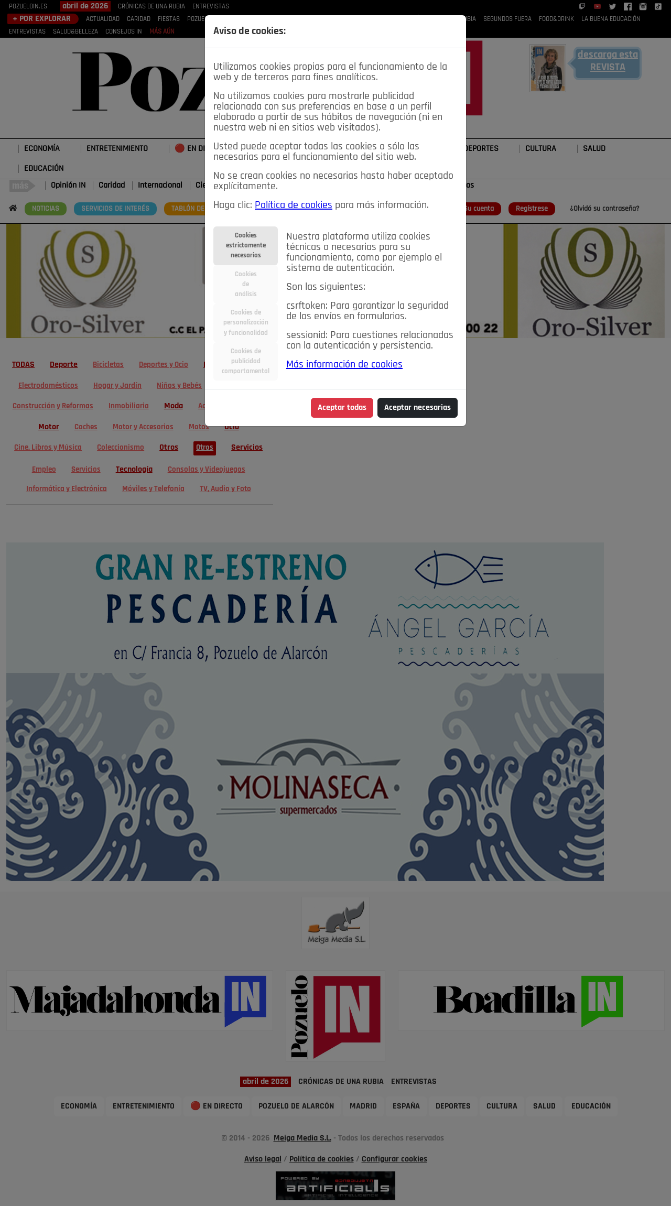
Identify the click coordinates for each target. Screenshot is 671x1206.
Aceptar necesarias (417, 408)
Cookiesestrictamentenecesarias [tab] (246, 245)
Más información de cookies (344, 365)
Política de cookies (293, 205)
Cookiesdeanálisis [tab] (246, 284)
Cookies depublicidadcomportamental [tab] (245, 361)
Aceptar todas (342, 408)
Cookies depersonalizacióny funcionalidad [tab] (245, 322)
